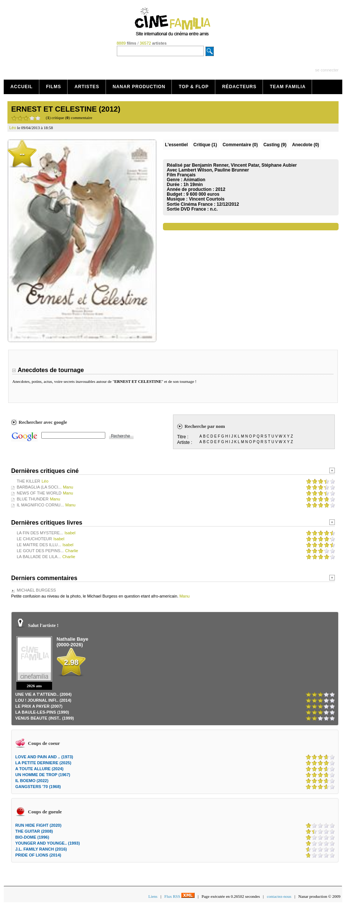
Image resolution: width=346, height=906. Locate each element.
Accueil (21, 86)
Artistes (86, 86)
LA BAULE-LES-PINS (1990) (42, 712)
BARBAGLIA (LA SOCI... (39, 487)
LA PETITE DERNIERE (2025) (43, 763)
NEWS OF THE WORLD (39, 493)
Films (53, 86)
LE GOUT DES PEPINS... (40, 550)
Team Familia (287, 86)
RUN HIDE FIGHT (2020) (38, 825)
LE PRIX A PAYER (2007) (39, 706)
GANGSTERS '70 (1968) (38, 786)
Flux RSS (179, 896)
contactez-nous (279, 896)
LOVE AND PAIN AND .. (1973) (44, 757)
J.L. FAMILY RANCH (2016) (41, 849)
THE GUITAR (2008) (34, 831)
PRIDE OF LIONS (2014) (38, 855)
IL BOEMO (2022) (31, 780)
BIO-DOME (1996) (32, 837)
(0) (240, 144)
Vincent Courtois (207, 199)
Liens (152, 896)
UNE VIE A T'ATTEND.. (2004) (43, 694)
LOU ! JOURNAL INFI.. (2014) (43, 700)
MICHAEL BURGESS (36, 590)
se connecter (327, 70)
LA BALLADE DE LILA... (39, 556)
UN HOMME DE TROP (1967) (42, 774)
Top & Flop (194, 86)
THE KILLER (28, 481)
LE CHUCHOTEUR (34, 539)
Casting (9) (274, 144)
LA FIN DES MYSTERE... (40, 533)
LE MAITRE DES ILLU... (39, 544)
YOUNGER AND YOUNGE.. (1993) (47, 843)
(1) (205, 144)
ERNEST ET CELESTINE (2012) (65, 109)
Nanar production (139, 86)
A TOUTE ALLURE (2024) (39, 768)
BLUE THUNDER (32, 499)
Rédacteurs (239, 86)
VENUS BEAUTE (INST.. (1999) (44, 718)
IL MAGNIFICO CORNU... (40, 505)
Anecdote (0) (305, 144)
